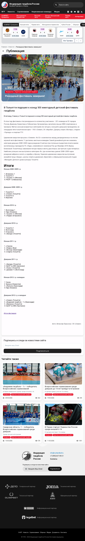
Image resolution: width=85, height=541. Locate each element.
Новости (11, 12)
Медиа (57, 12)
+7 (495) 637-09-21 (57, 456)
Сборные (76, 24)
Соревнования (23, 12)
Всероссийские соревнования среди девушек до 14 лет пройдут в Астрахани (62, 387)
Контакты (53, 459)
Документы (56, 532)
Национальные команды (41, 12)
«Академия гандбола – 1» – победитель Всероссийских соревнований (20, 387)
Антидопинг (79, 16)
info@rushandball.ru (56, 453)
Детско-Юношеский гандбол (52, 16)
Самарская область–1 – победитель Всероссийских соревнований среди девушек (19, 429)
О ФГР (20, 532)
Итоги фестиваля (10, 313)
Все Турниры (68, 41)
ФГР (3, 12)
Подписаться (42, 351)
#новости (9, 92)
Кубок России (66, 24)
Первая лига (67, 16)
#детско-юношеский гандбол (26, 92)
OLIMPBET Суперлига (5, 16)
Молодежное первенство (21, 16)
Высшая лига (37, 16)
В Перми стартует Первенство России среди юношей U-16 (61, 428)
